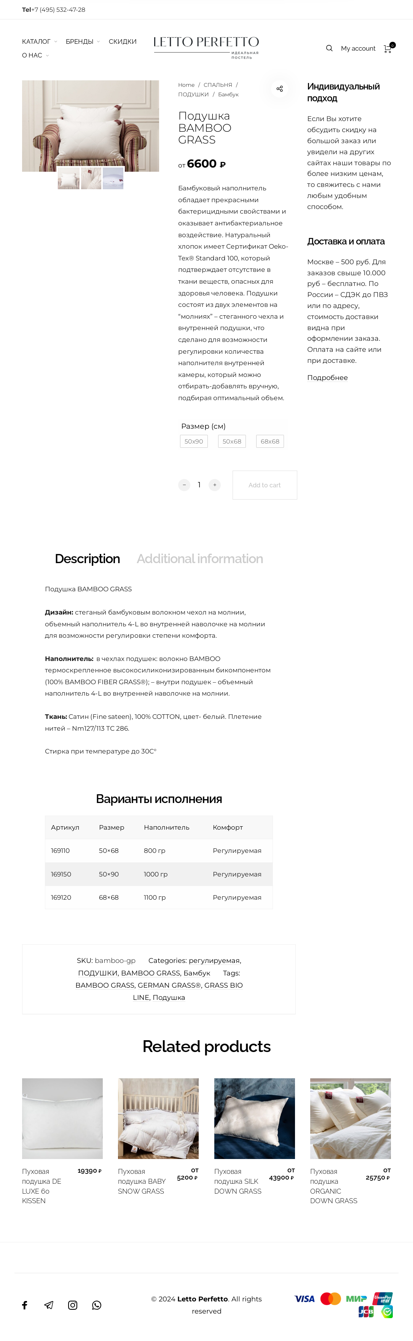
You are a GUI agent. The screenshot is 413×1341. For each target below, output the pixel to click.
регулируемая (214, 960)
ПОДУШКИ (193, 94)
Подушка (169, 997)
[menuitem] (44, 41)
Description (87, 558)
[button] (194, 441)
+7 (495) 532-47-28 (53, 9)
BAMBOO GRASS (150, 973)
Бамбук (228, 94)
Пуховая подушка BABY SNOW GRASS (142, 1181)
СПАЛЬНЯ (218, 84)
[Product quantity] (199, 484)
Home (186, 84)
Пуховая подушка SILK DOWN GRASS (238, 1181)
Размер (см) (203, 426)
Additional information (200, 558)
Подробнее (327, 378)
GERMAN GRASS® (169, 985)
